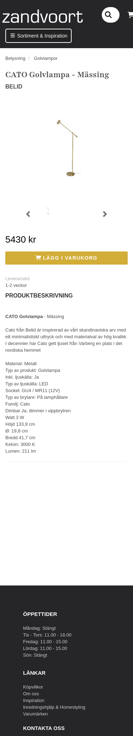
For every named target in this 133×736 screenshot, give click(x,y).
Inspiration (33, 700)
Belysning (15, 58)
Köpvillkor (33, 687)
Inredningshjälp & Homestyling (54, 707)
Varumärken (35, 714)
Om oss (31, 693)
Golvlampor (45, 58)
